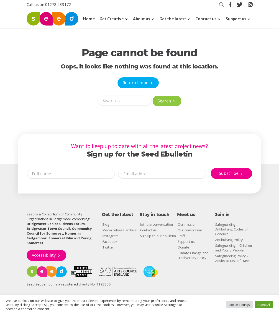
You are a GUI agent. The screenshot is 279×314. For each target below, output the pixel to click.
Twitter (108, 247)
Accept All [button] (264, 305)
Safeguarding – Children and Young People (233, 247)
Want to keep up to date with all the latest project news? (139, 146)
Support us (236, 18)
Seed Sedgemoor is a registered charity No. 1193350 (69, 284)
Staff (181, 235)
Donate (183, 247)
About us (141, 18)
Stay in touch (154, 214)
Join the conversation (156, 224)
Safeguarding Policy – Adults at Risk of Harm (232, 258)
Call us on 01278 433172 (49, 4)
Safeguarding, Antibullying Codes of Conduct (231, 229)
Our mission (187, 224)
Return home (135, 82)
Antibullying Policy (229, 239)
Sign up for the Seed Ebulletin (139, 154)
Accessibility (44, 255)
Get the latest (172, 18)
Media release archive (119, 230)
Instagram (110, 235)
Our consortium (190, 230)
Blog (105, 224)
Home (89, 18)
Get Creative (112, 18)
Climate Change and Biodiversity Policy (193, 255)
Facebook (109, 241)
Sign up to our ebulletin (158, 235)
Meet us (186, 214)
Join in (222, 214)
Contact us (205, 18)
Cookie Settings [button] (239, 305)
